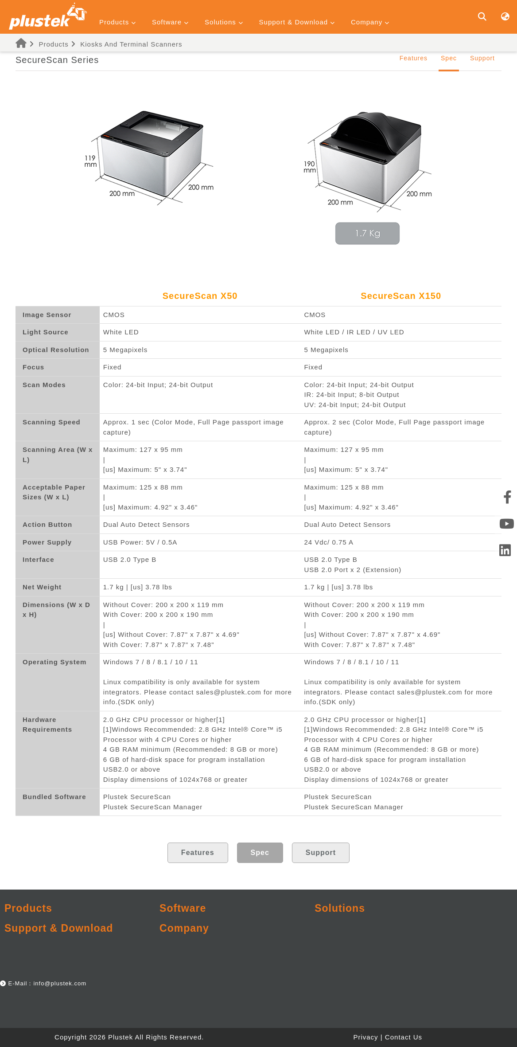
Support (482, 58)
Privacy (365, 1037)
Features (414, 58)
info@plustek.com (59, 983)
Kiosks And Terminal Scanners (131, 44)
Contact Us (403, 1037)
